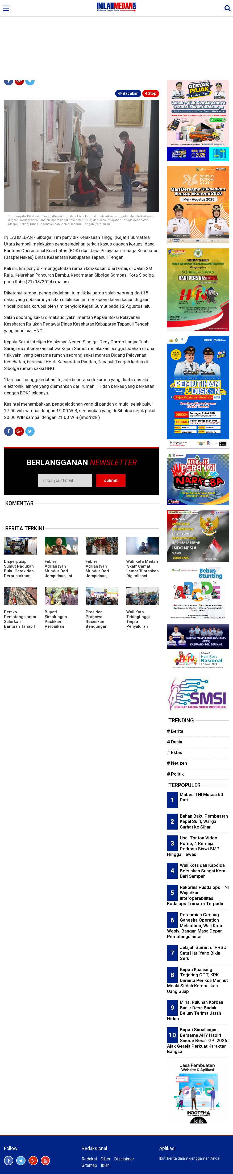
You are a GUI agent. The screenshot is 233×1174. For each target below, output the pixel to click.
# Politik (175, 774)
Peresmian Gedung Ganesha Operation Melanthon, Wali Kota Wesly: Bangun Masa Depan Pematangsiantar (195, 925)
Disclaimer (124, 1158)
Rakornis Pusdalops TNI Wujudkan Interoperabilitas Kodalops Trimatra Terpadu (198, 895)
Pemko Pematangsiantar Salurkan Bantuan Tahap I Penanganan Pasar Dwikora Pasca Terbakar (20, 626)
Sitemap (89, 1165)
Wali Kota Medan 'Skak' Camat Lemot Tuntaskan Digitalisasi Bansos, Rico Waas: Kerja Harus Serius (142, 576)
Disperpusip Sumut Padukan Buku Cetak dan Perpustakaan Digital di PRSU (19, 571)
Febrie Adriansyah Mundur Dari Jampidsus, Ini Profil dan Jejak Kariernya (59, 573)
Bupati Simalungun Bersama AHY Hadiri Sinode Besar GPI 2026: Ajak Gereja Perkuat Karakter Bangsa (197, 1040)
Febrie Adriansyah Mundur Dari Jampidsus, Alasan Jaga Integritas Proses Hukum (102, 576)
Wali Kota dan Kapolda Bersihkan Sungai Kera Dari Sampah (202, 871)
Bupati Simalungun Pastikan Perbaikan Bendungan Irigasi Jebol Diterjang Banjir (59, 626)
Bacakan (128, 93)
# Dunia (174, 741)
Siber (105, 1158)
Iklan (105, 1165)
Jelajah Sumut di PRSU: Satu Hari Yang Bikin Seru (203, 953)
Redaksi (89, 1158)
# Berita (175, 731)
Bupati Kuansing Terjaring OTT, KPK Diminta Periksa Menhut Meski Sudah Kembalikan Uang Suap (197, 980)
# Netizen (177, 763)
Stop (150, 93)
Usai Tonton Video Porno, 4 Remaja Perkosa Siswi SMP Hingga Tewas (193, 846)
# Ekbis (174, 752)
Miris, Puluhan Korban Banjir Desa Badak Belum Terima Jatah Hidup (195, 1010)
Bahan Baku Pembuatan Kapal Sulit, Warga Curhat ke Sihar (204, 821)
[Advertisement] (116, 40)
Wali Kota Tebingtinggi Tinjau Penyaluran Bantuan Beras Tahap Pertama (140, 624)
